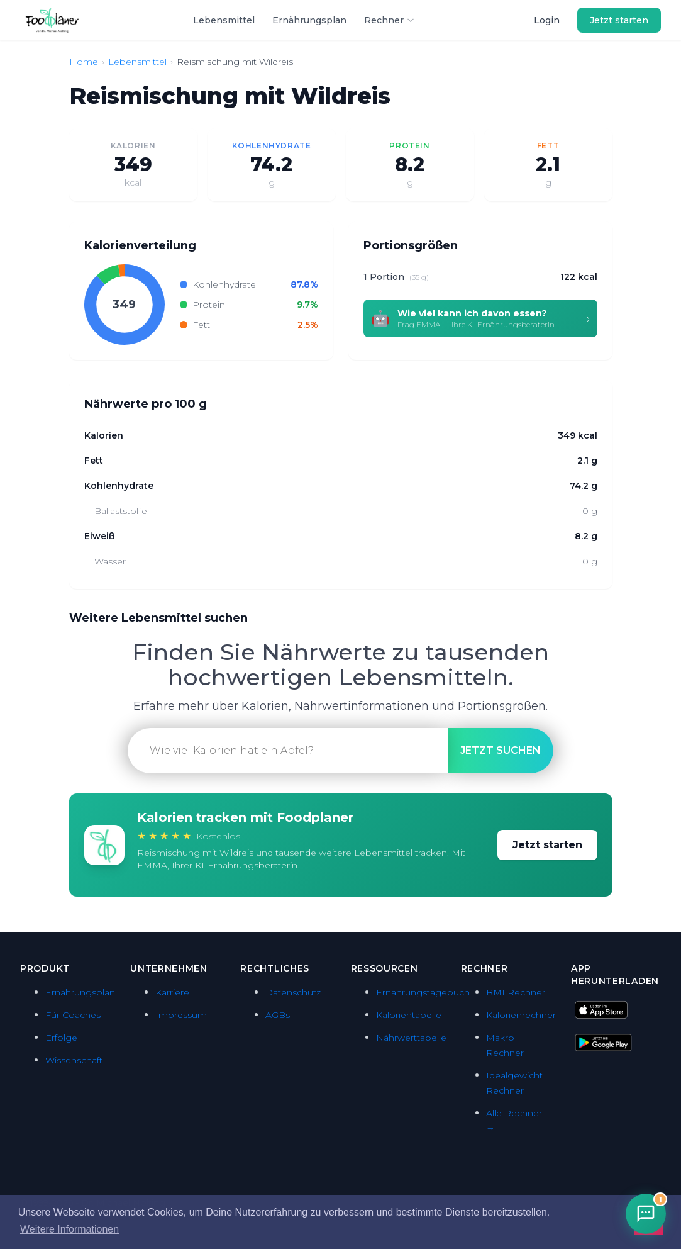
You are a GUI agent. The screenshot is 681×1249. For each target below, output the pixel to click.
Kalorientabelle (408, 1015)
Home (83, 61)
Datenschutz (293, 992)
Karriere (172, 992)
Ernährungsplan (309, 20)
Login (547, 20)
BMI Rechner (515, 992)
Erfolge (61, 1037)
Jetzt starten (619, 20)
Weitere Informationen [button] (69, 1229)
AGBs (277, 1015)
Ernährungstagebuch (423, 992)
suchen (500, 750)
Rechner (389, 20)
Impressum (181, 1015)
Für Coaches (73, 1015)
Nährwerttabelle (411, 1037)
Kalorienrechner (521, 1015)
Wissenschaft (73, 1060)
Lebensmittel (224, 20)
